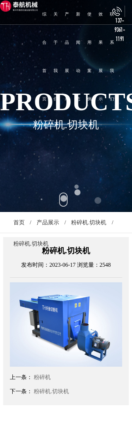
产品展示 (67, 56)
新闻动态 (78, 56)
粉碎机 (42, 377)
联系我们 (112, 56)
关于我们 (56, 56)
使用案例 (89, 56)
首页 (19, 222)
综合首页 (44, 56)
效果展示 (101, 56)
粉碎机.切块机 (88, 222)
